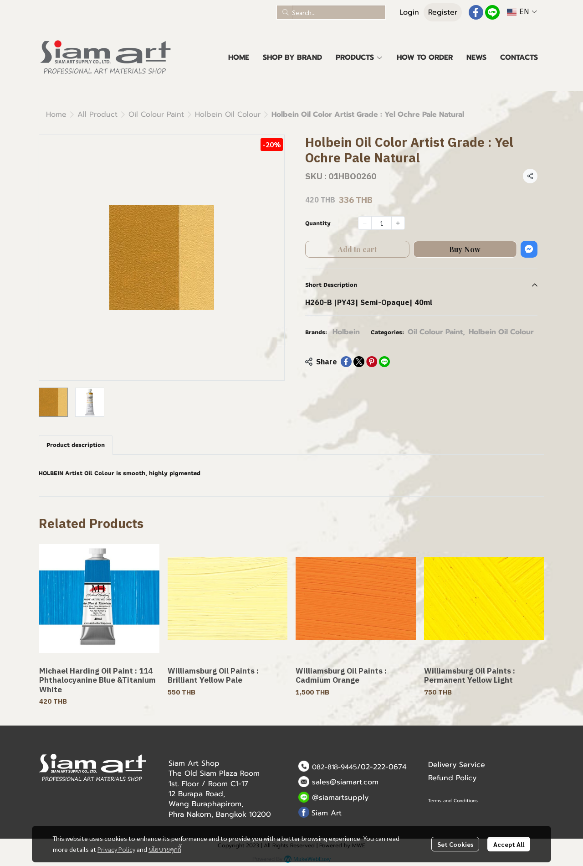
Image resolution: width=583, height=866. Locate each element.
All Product (97, 114)
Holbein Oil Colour (228, 114)
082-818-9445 (334, 767)
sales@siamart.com (345, 782)
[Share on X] (358, 361)
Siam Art (327, 813)
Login (409, 12)
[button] (331, 12)
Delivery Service (456, 764)
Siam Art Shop (194, 763)
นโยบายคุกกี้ (164, 849)
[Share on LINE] (384, 361)
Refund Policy (452, 778)
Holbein (346, 332)
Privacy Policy (116, 849)
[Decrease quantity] (364, 223)
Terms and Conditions (453, 800)
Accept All (508, 844)
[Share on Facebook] (346, 361)
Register (442, 12)
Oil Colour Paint (156, 114)
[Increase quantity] (398, 223)
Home (56, 114)
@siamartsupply (340, 797)
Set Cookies (455, 844)
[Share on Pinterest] (371, 361)
